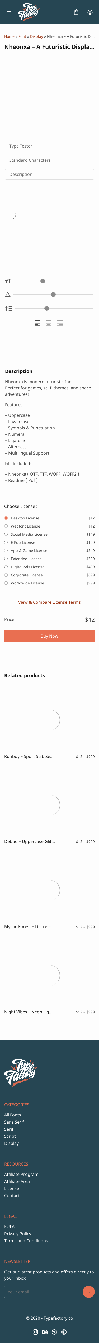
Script (10, 1136)
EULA (9, 1226)
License (11, 1188)
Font (22, 36)
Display (36, 36)
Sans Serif (14, 1122)
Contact (12, 1195)
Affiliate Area (17, 1181)
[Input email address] (41, 1292)
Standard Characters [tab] (30, 160)
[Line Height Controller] (54, 308)
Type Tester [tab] (20, 146)
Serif (8, 1129)
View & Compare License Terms (49, 602)
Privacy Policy (17, 1233)
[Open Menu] (9, 12)
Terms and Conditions (26, 1241)
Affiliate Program (21, 1174)
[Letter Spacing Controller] (53, 294)
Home (9, 36)
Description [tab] (20, 174)
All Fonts (12, 1115)
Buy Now (49, 636)
